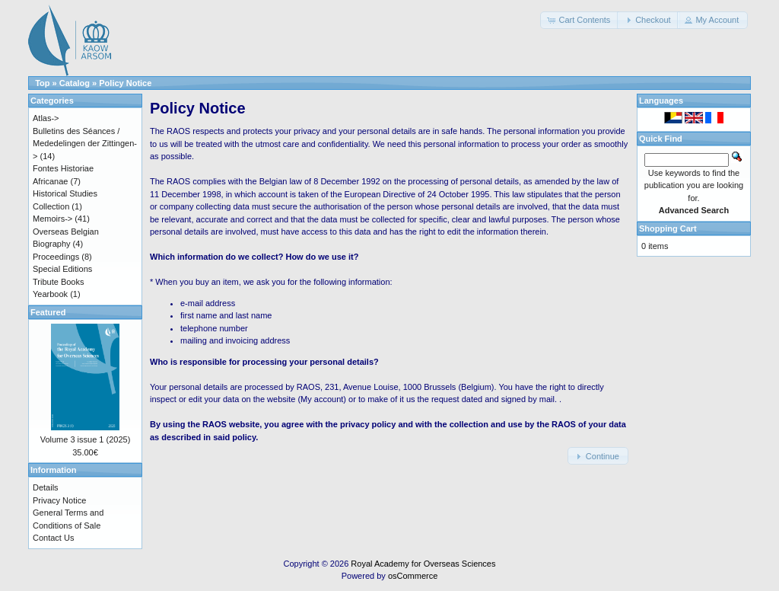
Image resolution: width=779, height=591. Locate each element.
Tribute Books (58, 281)
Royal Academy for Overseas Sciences (423, 563)
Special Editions (62, 268)
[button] (579, 20)
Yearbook (50, 294)
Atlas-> (46, 118)
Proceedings (56, 256)
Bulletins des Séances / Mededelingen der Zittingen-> (85, 143)
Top (42, 83)
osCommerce (412, 575)
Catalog (74, 83)
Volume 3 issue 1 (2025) (85, 439)
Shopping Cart (668, 228)
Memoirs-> (52, 218)
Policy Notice (125, 83)
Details (46, 487)
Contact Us (53, 537)
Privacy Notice (59, 500)
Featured (47, 312)
